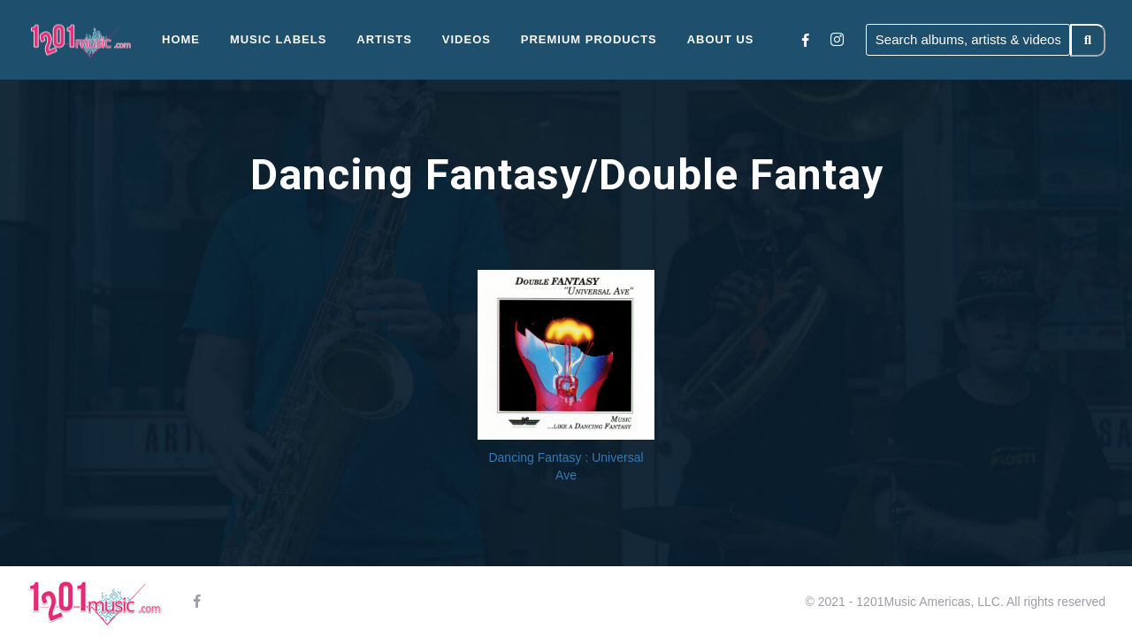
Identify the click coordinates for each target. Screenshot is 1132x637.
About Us (720, 39)
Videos (466, 39)
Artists (384, 39)
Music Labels (278, 39)
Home (181, 39)
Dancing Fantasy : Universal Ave (565, 466)
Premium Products (589, 39)
